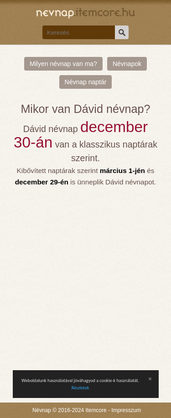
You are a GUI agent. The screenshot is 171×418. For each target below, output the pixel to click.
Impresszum (126, 410)
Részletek (80, 388)
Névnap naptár (86, 82)
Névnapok (127, 63)
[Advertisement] (85, 277)
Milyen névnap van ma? (63, 63)
